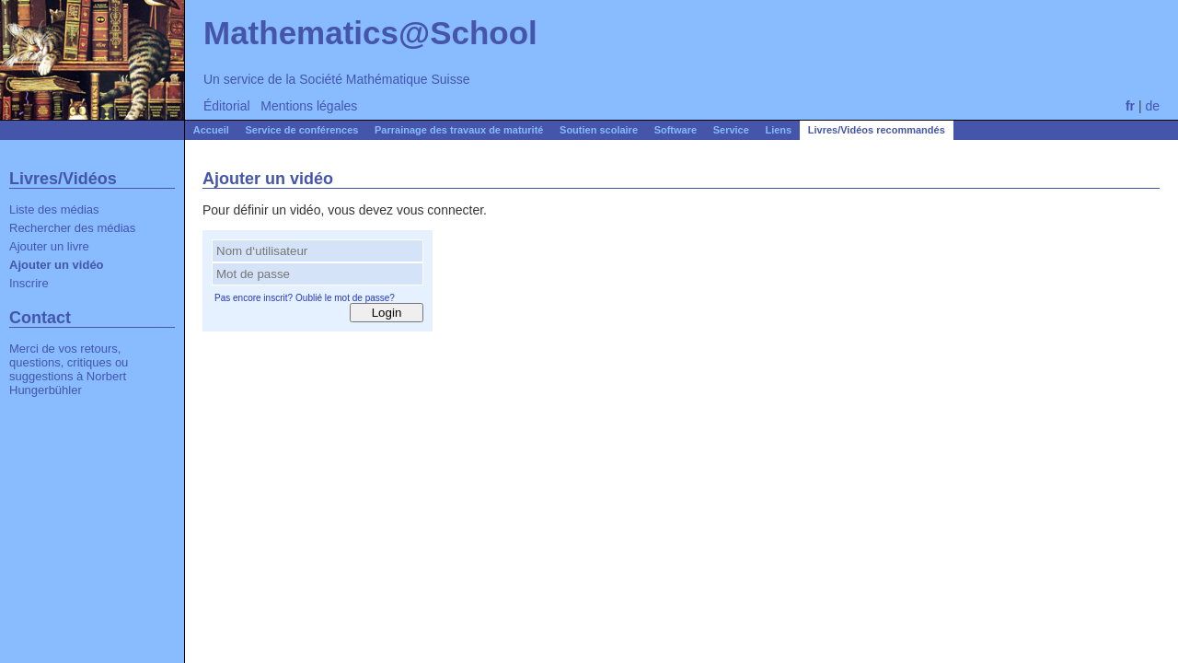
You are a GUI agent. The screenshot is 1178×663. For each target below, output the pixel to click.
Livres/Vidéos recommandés (876, 129)
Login (387, 313)
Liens (778, 129)
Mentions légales (308, 106)
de (1152, 106)
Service (731, 129)
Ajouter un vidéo (56, 265)
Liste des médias (54, 209)
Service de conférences (302, 129)
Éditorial (226, 106)
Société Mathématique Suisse (384, 79)
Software (675, 129)
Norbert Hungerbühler (67, 383)
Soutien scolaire (599, 129)
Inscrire (29, 283)
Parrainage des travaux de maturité (459, 129)
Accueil (211, 129)
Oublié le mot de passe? (345, 298)
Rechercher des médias (72, 228)
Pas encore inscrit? (253, 298)
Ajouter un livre (49, 246)
